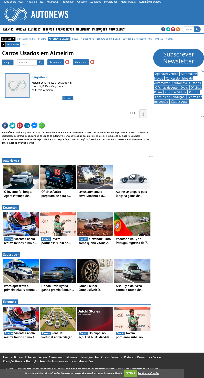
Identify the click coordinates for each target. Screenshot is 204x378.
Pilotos (194, 92)
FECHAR (130, 373)
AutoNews (11, 160)
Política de (148, 373)
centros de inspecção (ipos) (137, 38)
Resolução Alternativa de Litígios (58, 361)
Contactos (116, 357)
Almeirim (81, 62)
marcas (159, 38)
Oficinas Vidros (175, 92)
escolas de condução (108, 38)
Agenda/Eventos (166, 74)
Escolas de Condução (170, 97)
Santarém (55, 62)
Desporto (10, 207)
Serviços (48, 29)
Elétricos (34, 29)
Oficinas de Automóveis (171, 87)
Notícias (20, 29)
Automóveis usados (187, 83)
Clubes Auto (179, 101)
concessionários (26, 38)
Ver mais (68, 97)
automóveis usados (59, 38)
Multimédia (83, 29)
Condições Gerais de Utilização (20, 361)
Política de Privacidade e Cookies (142, 357)
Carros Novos (65, 29)
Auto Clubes (117, 29)
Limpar (7, 62)
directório (13, 44)
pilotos (169, 38)
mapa (24, 44)
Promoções (99, 29)
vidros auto (87, 38)
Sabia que (11, 254)
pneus (75, 38)
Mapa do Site (86, 361)
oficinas (41, 38)
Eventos (8, 29)
